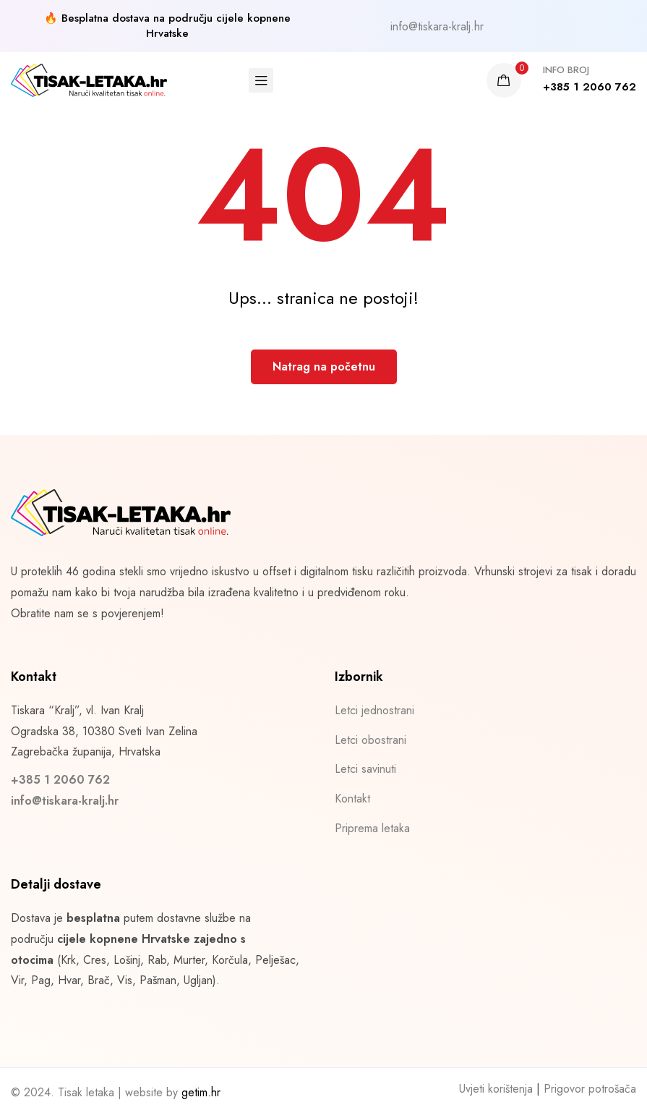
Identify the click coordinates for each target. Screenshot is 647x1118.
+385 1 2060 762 (60, 779)
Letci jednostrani (374, 710)
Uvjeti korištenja (496, 1088)
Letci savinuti (365, 769)
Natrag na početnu (324, 366)
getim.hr (200, 1092)
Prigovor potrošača (590, 1088)
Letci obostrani (370, 740)
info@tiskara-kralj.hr (437, 26)
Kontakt (352, 798)
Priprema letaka (372, 828)
